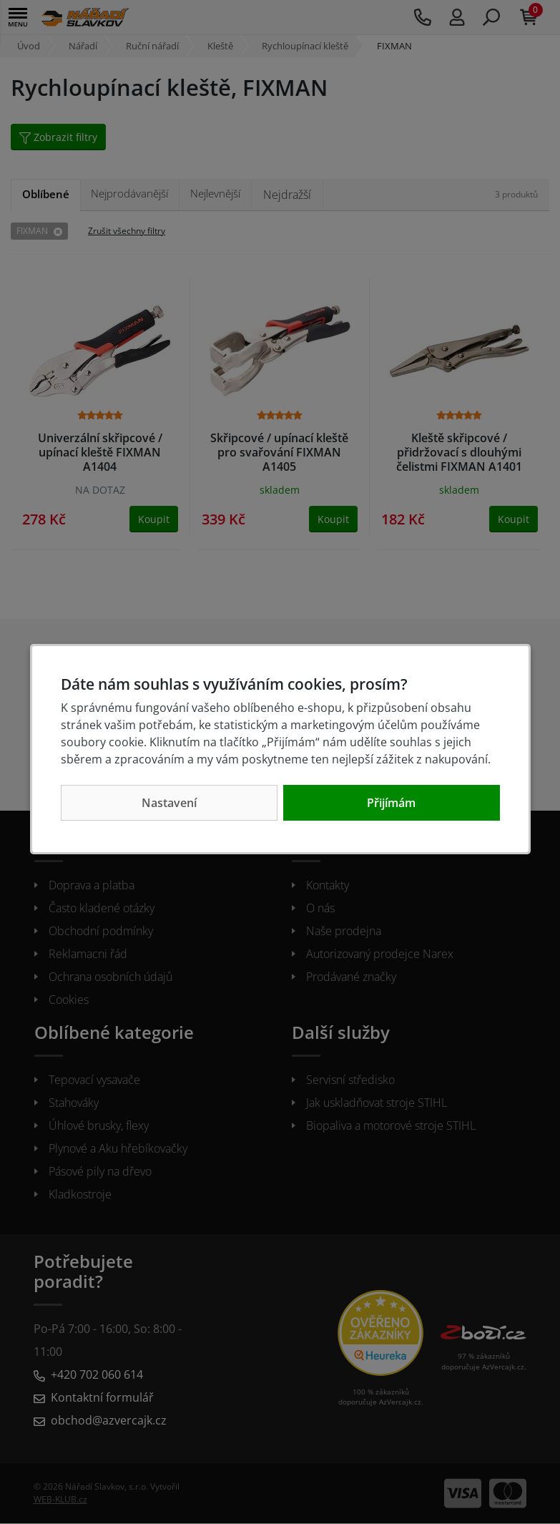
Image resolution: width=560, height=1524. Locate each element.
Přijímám (391, 803)
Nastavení (169, 803)
